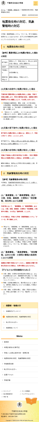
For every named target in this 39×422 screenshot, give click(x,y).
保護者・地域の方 (13, 10)
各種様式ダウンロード (13, 311)
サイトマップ (6, 391)
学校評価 (7, 380)
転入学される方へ (12, 322)
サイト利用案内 (26, 391)
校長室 (6, 342)
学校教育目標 (8, 364)
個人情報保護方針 (8, 394)
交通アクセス (8, 375)
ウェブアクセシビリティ (28, 394)
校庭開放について (12, 328)
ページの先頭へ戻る (31, 401)
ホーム (3, 10)
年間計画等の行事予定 (12, 347)
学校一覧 (5, 397)
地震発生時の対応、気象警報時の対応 (18, 317)
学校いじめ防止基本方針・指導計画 (16, 353)
